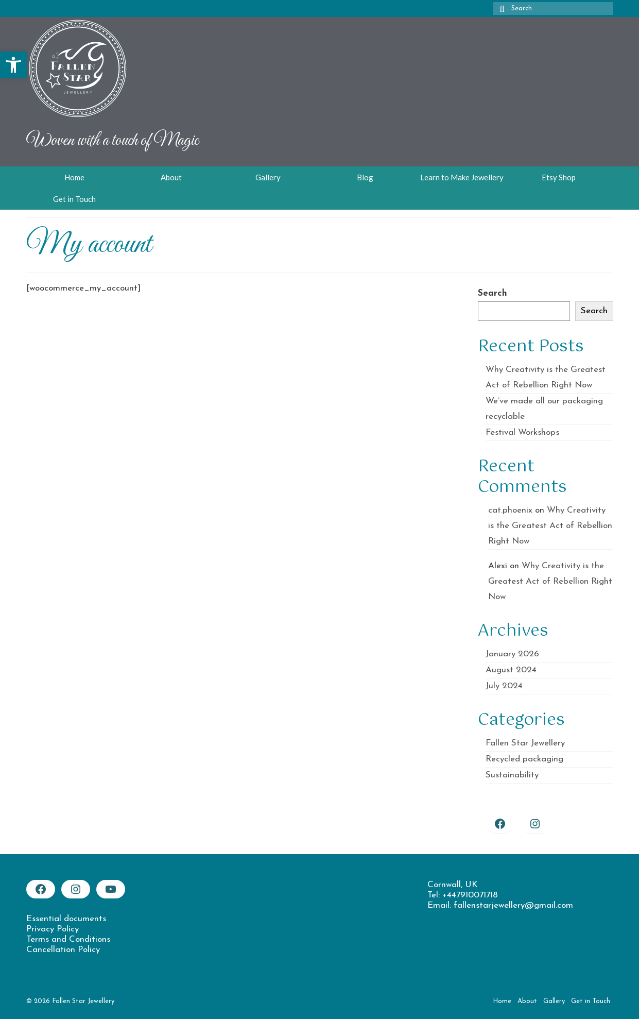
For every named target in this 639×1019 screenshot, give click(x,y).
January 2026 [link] (512, 654)
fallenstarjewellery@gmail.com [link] (513, 905)
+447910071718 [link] (470, 895)
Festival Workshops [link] (522, 432)
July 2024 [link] (504, 686)
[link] (13, 65)
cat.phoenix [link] (510, 510)
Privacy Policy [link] (52, 929)
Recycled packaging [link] (524, 759)
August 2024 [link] (511, 670)
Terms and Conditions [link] (68, 939)
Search (492, 293)
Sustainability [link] (512, 775)
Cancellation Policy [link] (63, 949)
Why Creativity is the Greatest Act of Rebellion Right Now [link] (550, 526)
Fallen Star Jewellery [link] (525, 743)
